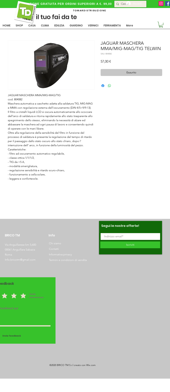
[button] (32, 25)
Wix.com (91, 365)
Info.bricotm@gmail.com (20, 259)
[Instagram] (161, 3)
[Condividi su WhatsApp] (109, 86)
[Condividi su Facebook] (103, 86)
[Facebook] (167, 3)
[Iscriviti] (130, 244)
